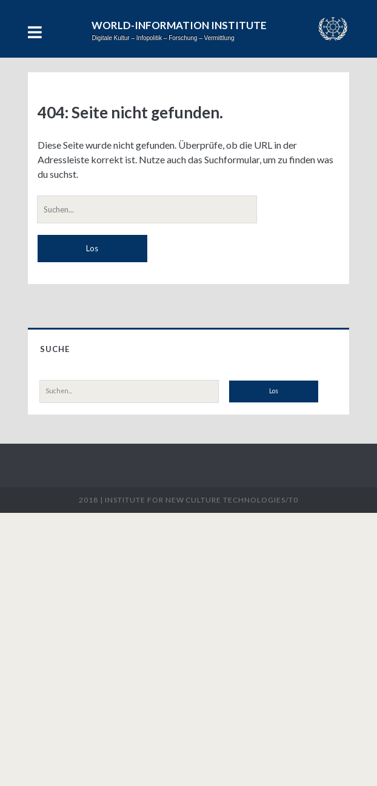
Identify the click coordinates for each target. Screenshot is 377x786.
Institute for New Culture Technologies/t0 (201, 499)
